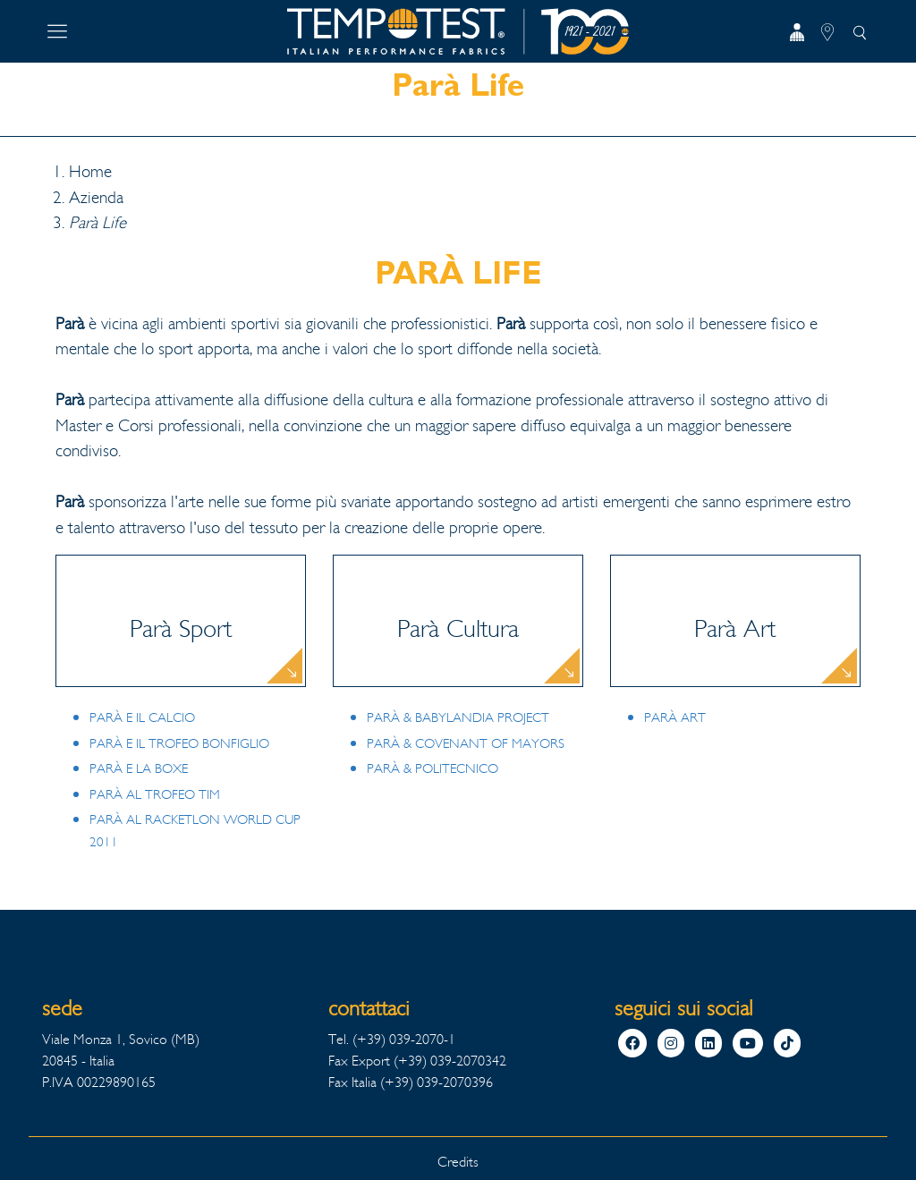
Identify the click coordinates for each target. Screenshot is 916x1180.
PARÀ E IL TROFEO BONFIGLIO (179, 743)
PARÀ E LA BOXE (138, 768)
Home (90, 172)
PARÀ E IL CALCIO (142, 717)
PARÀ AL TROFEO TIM (154, 794)
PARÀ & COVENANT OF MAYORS (465, 743)
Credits (458, 1161)
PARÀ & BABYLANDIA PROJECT (458, 717)
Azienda (96, 198)
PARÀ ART (675, 717)
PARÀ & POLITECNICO (432, 768)
